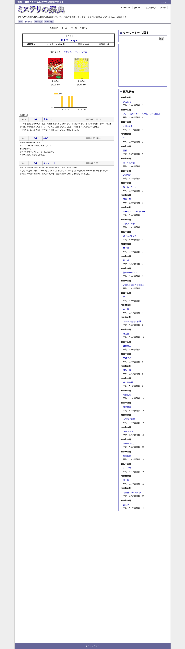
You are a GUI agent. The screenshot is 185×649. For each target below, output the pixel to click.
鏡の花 (126, 260)
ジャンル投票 (81, 52)
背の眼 (126, 505)
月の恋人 (127, 346)
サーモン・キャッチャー (134, 212)
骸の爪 (126, 480)
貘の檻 (126, 248)
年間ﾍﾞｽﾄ (84, 28)
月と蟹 (126, 334)
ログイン (162, 2)
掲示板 (163, 7)
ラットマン (128, 431)
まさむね (47, 119)
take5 (45, 138)
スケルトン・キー (131, 187)
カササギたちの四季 (132, 321)
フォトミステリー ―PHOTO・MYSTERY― (142, 114)
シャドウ (127, 468)
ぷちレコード (49, 163)
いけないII (127, 126)
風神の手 (127, 199)
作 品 (64, 28)
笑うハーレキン (130, 272)
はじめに (138, 7)
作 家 (74, 28)
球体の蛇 (127, 370)
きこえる (127, 102)
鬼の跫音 (127, 407)
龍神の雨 (127, 395)
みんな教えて (151, 7)
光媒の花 (127, 358)
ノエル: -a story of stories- (134, 285)
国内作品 (28, 22)
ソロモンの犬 (129, 443)
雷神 (125, 150)
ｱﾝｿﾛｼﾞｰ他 (49, 22)
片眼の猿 (127, 456)
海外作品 (38, 22)
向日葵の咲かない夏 (132, 492)
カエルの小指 (129, 163)
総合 (20, 22)
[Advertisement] (143, 64)
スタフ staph (129, 224)
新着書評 (54, 28)
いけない (127, 175)
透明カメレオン (130, 236)
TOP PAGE (125, 7)
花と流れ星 (128, 382)
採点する (68, 52)
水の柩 (126, 309)
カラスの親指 (129, 419)
